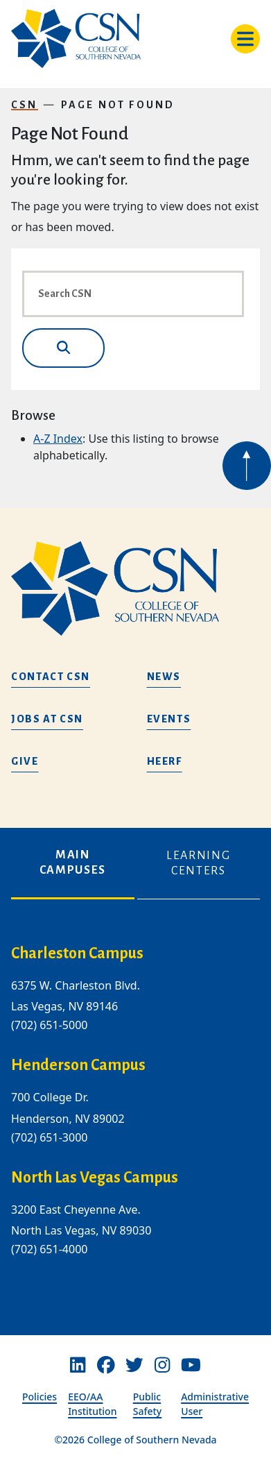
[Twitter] (134, 1365)
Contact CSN (50, 676)
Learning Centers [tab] (198, 863)
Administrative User (215, 1404)
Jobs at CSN (47, 718)
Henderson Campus (78, 1066)
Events (169, 718)
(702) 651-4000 (49, 1249)
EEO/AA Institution (92, 1404)
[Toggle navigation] (245, 38)
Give (25, 761)
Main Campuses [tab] (73, 862)
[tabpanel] (135, 1112)
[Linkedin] (77, 1365)
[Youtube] (191, 1365)
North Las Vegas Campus (94, 1177)
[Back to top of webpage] (246, 465)
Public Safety (147, 1404)
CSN (24, 104)
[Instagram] (162, 1365)
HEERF (164, 761)
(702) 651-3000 (49, 1137)
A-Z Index (57, 438)
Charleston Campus (77, 953)
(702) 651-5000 (49, 1025)
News (164, 676)
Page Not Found (118, 104)
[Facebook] (106, 1365)
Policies (39, 1396)
